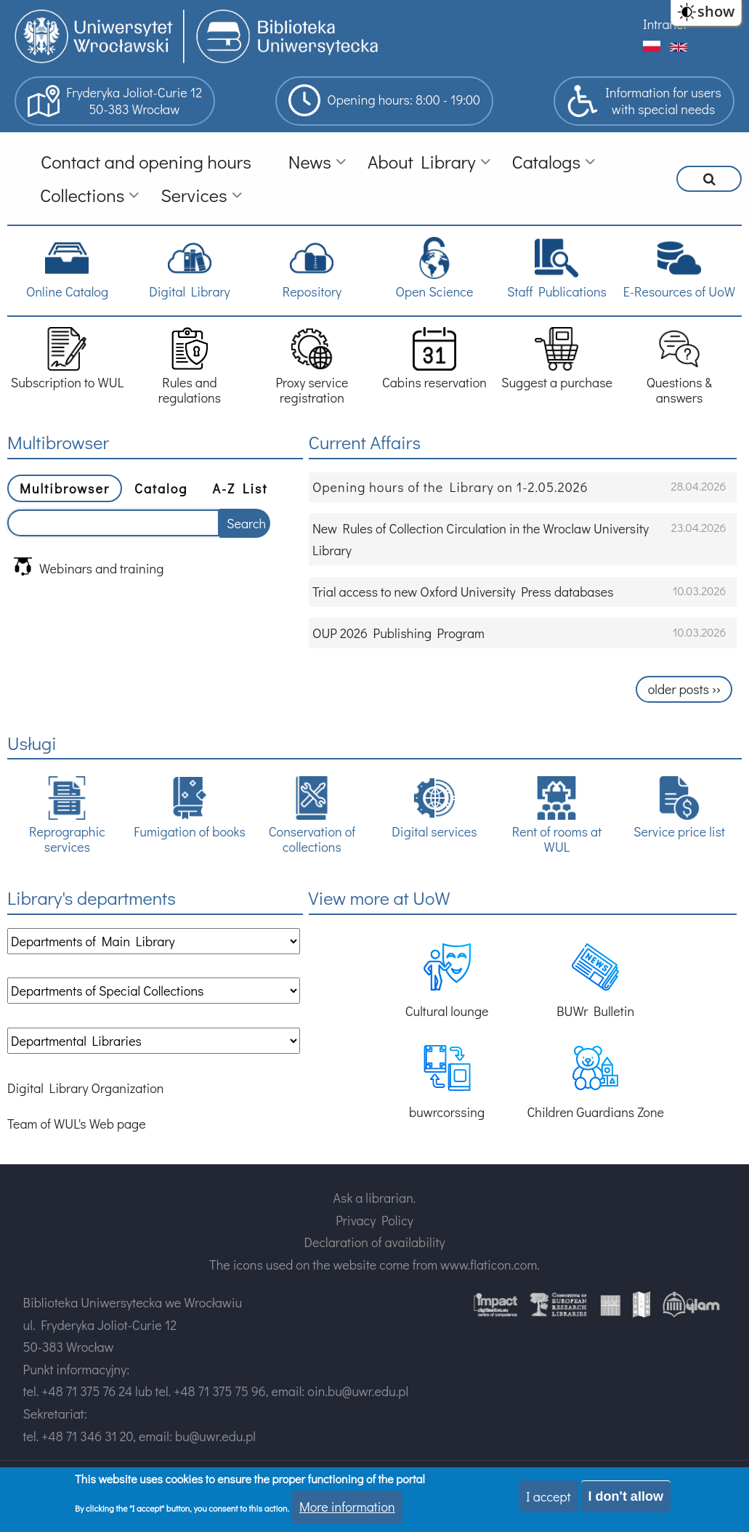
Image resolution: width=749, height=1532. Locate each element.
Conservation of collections (312, 815)
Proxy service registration (311, 366)
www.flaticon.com (488, 1264)
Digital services (434, 807)
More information (347, 1506)
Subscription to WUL (67, 358)
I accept (548, 1496)
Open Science (435, 267)
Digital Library (189, 267)
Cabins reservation (434, 358)
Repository (312, 267)
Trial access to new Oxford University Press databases (463, 591)
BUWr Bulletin (595, 981)
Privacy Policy (374, 1220)
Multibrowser (65, 488)
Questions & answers (679, 366)
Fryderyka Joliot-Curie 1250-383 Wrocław (115, 101)
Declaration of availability (374, 1242)
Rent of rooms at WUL (557, 815)
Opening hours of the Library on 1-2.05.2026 (450, 487)
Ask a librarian (373, 1197)
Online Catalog (67, 267)
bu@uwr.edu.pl (215, 1436)
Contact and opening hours (146, 162)
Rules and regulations (189, 366)
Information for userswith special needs (644, 101)
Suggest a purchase (556, 358)
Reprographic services (67, 815)
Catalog (160, 488)
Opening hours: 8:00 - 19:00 (384, 100)
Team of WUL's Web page (76, 1123)
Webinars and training (88, 567)
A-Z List (239, 488)
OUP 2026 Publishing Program (398, 633)
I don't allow (625, 1496)
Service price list (679, 807)
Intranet (665, 24)
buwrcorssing (447, 1082)
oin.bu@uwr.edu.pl (357, 1391)
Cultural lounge (447, 981)
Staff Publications (557, 267)
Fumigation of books (190, 807)
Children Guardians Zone (595, 1082)
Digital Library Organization (85, 1088)
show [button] (715, 11)
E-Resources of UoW (679, 267)
